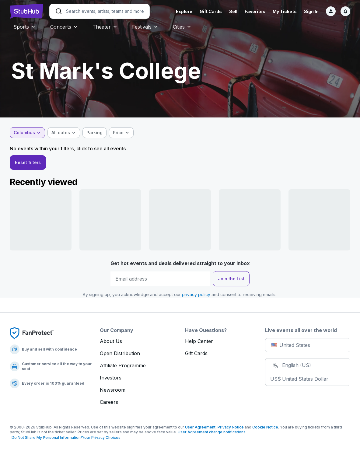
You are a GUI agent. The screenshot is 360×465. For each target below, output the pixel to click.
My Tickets (285, 11)
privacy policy (196, 294)
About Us (111, 341)
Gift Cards (211, 11)
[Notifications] (345, 11)
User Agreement (200, 427)
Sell (233, 11)
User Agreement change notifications (212, 432)
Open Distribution (120, 353)
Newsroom (112, 390)
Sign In (311, 11)
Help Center (199, 341)
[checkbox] (94, 132)
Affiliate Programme (123, 365)
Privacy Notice (231, 427)
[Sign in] (331, 11)
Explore (184, 11)
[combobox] (27, 132)
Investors (110, 378)
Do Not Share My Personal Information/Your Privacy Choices (65, 437)
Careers (109, 402)
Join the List (231, 278)
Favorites (255, 11)
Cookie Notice (265, 427)
